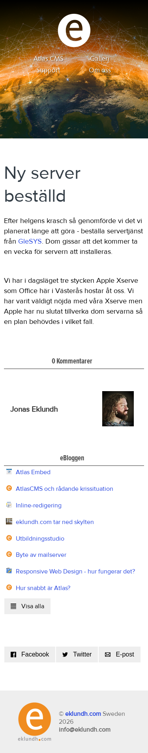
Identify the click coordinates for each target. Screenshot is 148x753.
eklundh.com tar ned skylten (55, 522)
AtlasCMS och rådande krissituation (64, 489)
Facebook (30, 654)
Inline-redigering (39, 505)
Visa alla (27, 606)
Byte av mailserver (41, 555)
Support (48, 70)
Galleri (100, 58)
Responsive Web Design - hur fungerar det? (75, 571)
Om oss (100, 70)
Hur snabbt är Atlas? (43, 588)
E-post (119, 654)
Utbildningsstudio (40, 538)
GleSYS (30, 241)
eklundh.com (83, 714)
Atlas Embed (33, 472)
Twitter (77, 654)
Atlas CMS (49, 58)
